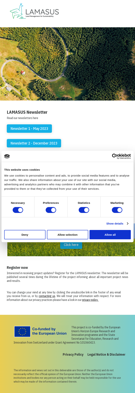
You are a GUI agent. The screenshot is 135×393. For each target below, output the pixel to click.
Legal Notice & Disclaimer (106, 355)
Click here (71, 244)
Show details (114, 223)
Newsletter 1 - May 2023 (29, 128)
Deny (24, 234)
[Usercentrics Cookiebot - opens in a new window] (115, 156)
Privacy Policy (73, 355)
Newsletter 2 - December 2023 (33, 143)
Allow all (110, 234)
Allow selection (67, 234)
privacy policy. (90, 300)
